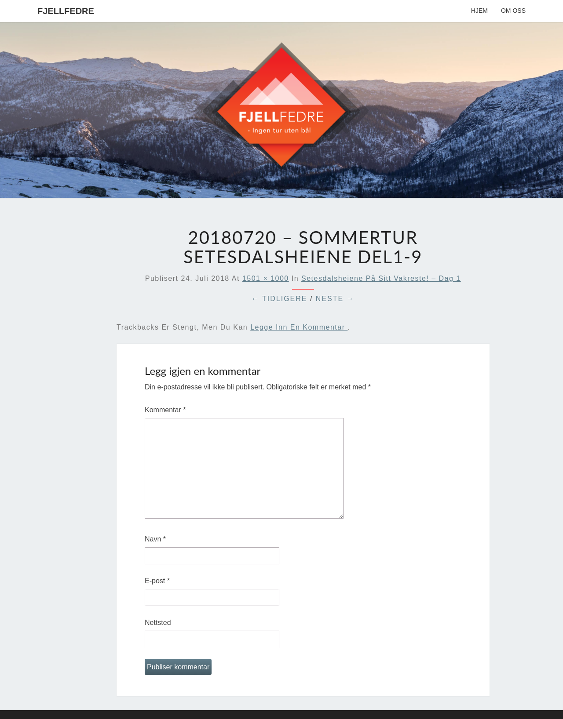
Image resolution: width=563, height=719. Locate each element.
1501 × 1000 (265, 278)
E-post (157, 581)
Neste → (335, 298)
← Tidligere (279, 298)
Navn (155, 539)
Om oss (513, 10)
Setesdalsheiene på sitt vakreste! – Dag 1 (381, 278)
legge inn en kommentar (298, 327)
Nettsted (158, 622)
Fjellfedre (65, 11)
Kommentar (165, 410)
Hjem (479, 10)
